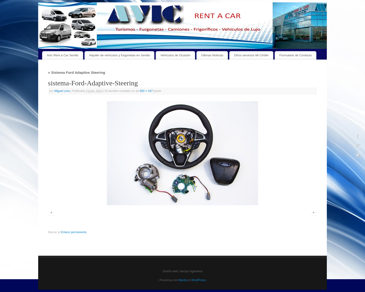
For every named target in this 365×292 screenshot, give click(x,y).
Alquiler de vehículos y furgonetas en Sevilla (119, 55)
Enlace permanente (73, 232)
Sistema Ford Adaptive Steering (76, 72)
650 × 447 (146, 91)
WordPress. (198, 280)
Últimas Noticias (212, 55)
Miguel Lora (62, 91)
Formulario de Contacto (295, 55)
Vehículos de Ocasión (175, 55)
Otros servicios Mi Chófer (251, 55)
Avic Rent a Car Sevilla (62, 55)
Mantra (183, 280)
